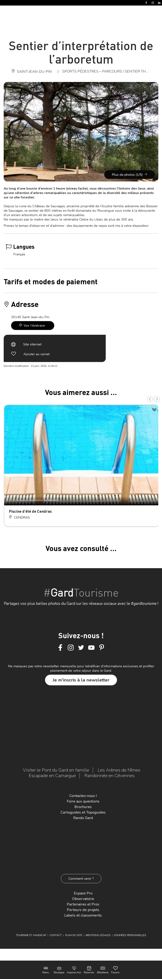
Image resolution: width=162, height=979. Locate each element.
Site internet (32, 344)
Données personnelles (130, 935)
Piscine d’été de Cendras (30, 511)
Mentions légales (98, 935)
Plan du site (73, 935)
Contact (56, 935)
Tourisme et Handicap (31, 935)
